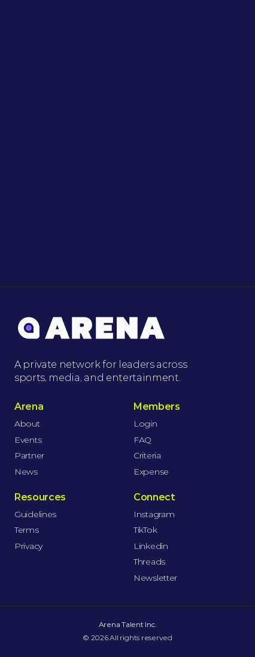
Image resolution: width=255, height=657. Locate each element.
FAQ (142, 439)
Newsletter (155, 577)
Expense (151, 471)
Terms (26, 529)
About (27, 423)
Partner (29, 455)
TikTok (145, 529)
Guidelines (35, 514)
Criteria (147, 455)
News (26, 471)
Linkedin (150, 546)
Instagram (153, 514)
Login (145, 423)
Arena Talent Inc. (128, 624)
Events (27, 439)
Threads (149, 561)
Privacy (28, 546)
